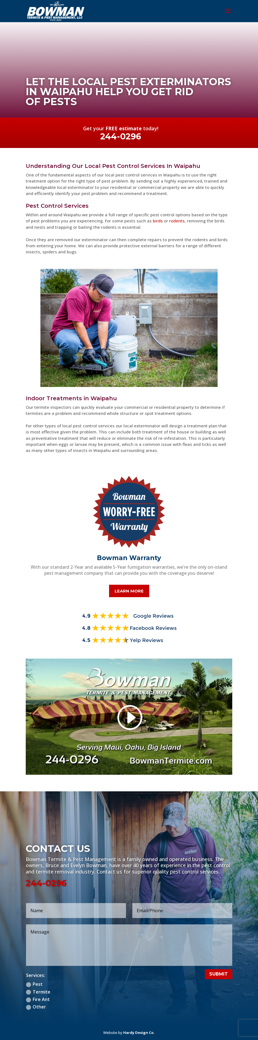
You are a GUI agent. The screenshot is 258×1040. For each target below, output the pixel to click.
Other (36, 1007)
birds (158, 220)
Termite (38, 992)
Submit (218, 974)
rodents (177, 220)
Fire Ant (38, 999)
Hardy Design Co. (139, 1032)
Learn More (129, 591)
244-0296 (46, 883)
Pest (34, 984)
